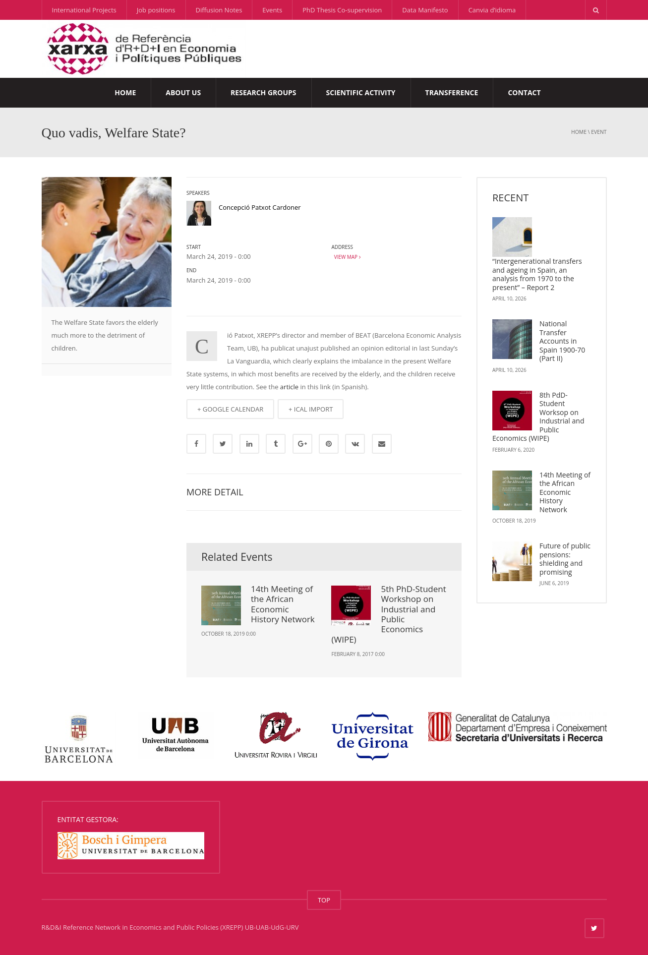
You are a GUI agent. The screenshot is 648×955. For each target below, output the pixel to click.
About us (183, 92)
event (598, 131)
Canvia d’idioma (492, 9)
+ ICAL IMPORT (311, 409)
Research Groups (263, 92)
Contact (524, 92)
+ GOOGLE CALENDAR (230, 409)
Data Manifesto (425, 9)
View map (345, 256)
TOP (324, 899)
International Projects (84, 9)
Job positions (156, 9)
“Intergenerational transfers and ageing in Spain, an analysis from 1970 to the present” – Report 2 (537, 274)
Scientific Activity (361, 92)
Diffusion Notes (219, 9)
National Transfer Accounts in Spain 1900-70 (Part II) (562, 341)
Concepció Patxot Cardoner (260, 207)
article (289, 386)
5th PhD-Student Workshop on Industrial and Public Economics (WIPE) (388, 614)
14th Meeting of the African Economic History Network (283, 604)
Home (125, 92)
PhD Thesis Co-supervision (342, 9)
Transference (451, 92)
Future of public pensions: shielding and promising (564, 559)
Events (272, 9)
